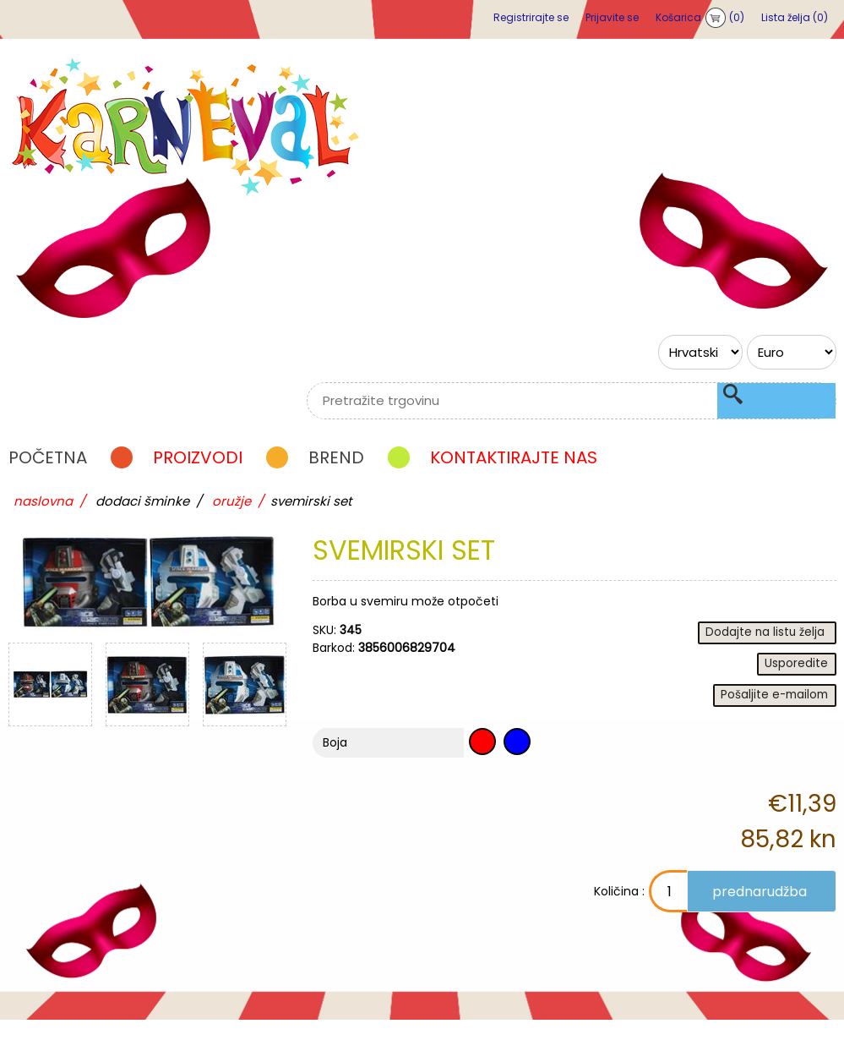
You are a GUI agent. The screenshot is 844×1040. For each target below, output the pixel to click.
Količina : (576, 911)
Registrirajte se (531, 17)
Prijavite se (612, 17)
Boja (335, 762)
